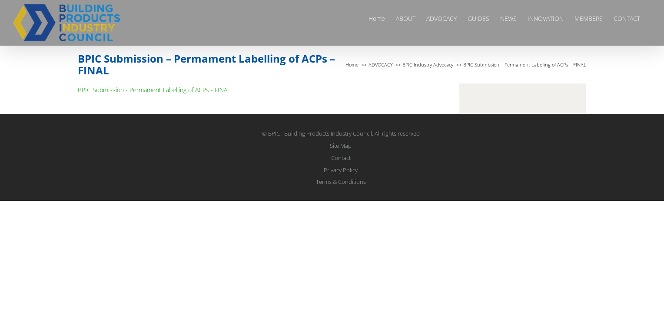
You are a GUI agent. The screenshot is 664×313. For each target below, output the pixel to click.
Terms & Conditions (341, 182)
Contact (341, 158)
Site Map (341, 146)
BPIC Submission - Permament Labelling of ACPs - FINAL (154, 90)
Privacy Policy (341, 170)
